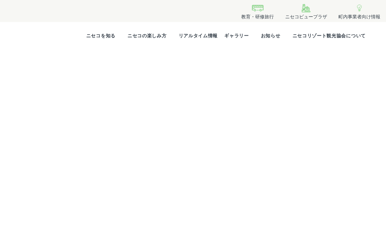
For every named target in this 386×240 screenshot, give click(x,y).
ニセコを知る (100, 35)
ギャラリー (236, 35)
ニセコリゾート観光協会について (329, 35)
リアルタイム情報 (198, 35)
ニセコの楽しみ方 (147, 35)
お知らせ (271, 35)
